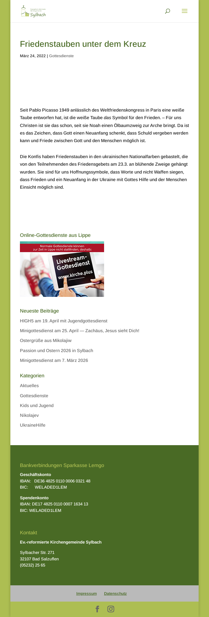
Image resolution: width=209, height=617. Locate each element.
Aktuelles (29, 385)
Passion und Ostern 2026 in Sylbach (56, 350)
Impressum (86, 593)
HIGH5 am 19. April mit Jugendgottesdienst (63, 320)
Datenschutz (115, 593)
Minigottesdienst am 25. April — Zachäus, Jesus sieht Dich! (79, 330)
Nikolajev (29, 415)
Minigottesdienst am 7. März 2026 (54, 360)
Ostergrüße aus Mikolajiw (46, 340)
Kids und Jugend (37, 405)
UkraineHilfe (32, 425)
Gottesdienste (61, 56)
